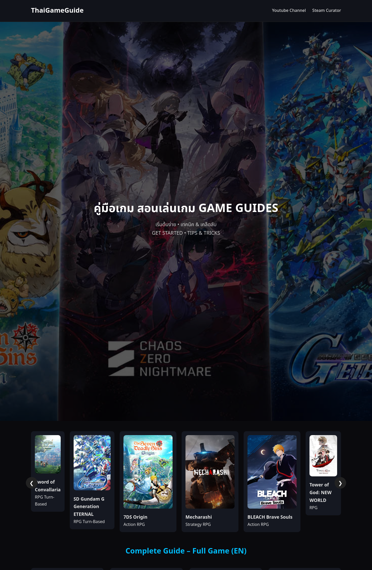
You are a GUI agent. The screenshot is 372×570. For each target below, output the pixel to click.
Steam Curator (326, 10)
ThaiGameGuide (57, 11)
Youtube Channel (289, 10)
